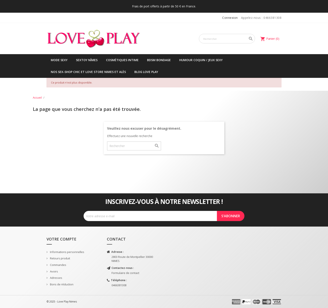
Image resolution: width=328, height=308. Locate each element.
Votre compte (61, 239)
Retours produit (59, 258)
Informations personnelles (66, 252)
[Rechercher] (227, 38)
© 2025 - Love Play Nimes (62, 301)
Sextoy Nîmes (87, 60)
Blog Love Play (146, 72)
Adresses (55, 278)
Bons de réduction (61, 284)
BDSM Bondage (159, 60)
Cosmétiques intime (122, 60)
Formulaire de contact (125, 273)
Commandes (57, 265)
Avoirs (53, 271)
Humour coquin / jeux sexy (201, 60)
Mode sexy (59, 60)
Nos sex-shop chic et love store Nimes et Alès (88, 72)
